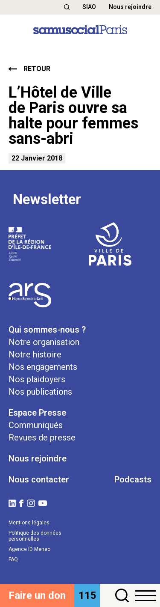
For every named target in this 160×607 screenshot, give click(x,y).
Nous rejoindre (130, 6)
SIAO (89, 6)
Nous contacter (39, 479)
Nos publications (40, 392)
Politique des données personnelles (35, 536)
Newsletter (47, 199)
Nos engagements (43, 367)
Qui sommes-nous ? (47, 329)
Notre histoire (35, 354)
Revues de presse (42, 437)
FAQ (13, 559)
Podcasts (132, 479)
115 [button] (87, 595)
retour (29, 69)
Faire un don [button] (37, 595)
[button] (67, 7)
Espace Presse (37, 413)
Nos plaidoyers (37, 379)
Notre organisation (44, 342)
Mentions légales (29, 523)
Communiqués (36, 425)
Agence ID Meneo (29, 549)
